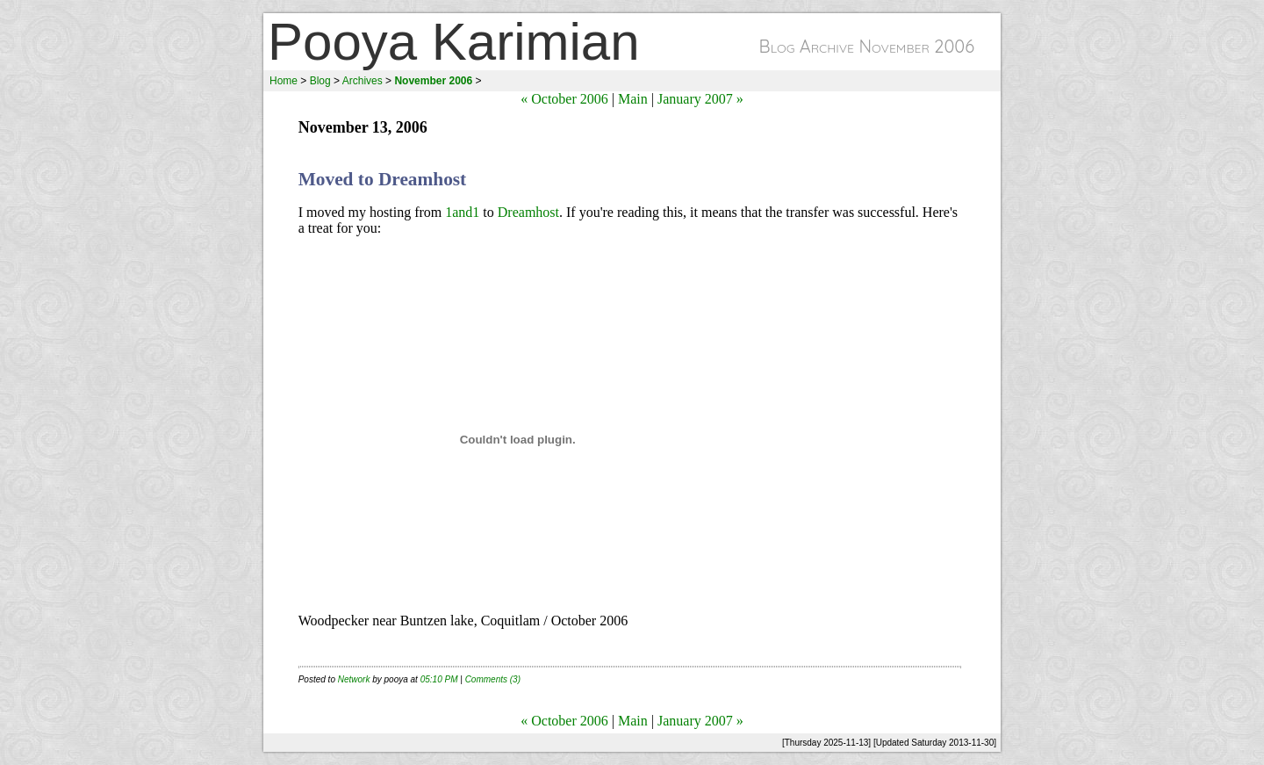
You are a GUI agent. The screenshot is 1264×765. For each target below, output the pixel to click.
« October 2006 (564, 98)
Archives (362, 81)
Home (283, 81)
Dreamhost (528, 212)
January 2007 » (700, 98)
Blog (320, 81)
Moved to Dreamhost (382, 179)
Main (633, 98)
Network (354, 679)
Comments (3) (493, 679)
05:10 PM (439, 679)
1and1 (462, 212)
